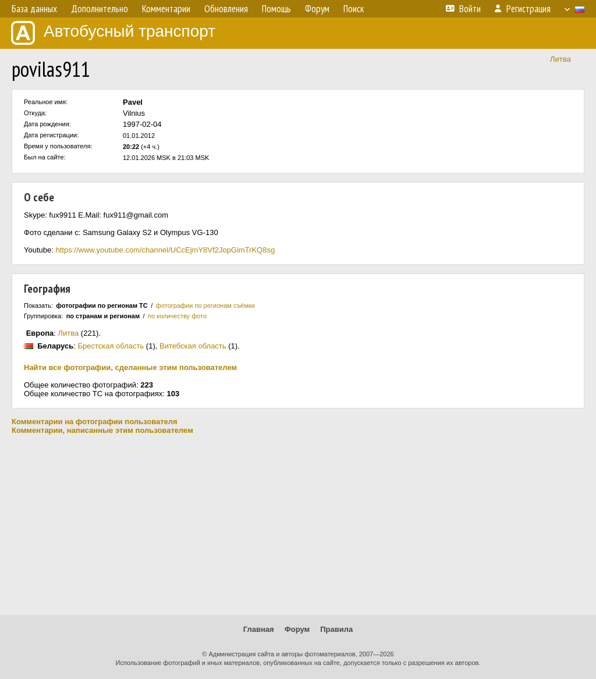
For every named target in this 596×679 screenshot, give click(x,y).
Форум (297, 629)
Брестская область (110, 346)
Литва (560, 59)
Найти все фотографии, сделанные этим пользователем (130, 367)
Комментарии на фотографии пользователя (95, 421)
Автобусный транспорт (113, 33)
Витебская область (192, 346)
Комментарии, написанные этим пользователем (102, 430)
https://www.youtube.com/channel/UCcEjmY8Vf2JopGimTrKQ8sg (165, 250)
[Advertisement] (298, 524)
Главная (258, 629)
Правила (336, 629)
